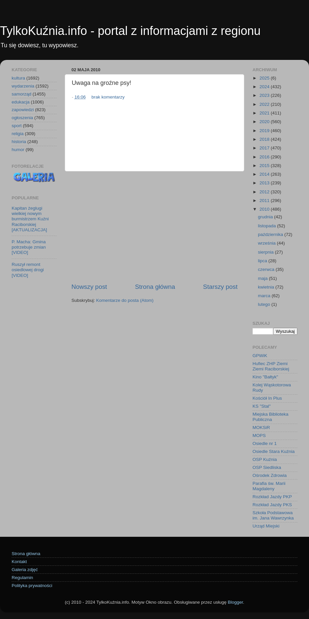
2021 (265, 112)
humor (18, 149)
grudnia (266, 216)
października (271, 234)
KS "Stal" (262, 406)
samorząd (21, 94)
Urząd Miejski (266, 525)
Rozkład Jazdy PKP (272, 496)
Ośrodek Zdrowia (270, 475)
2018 (265, 139)
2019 (265, 130)
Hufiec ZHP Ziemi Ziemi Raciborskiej (271, 366)
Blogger (235, 602)
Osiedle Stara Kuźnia (274, 451)
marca (264, 295)
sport (17, 125)
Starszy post (220, 286)
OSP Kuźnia (265, 459)
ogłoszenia (22, 117)
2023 (265, 95)
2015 (265, 165)
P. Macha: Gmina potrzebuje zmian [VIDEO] (29, 247)
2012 (265, 191)
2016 (265, 156)
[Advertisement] (154, 227)
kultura (18, 78)
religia (18, 133)
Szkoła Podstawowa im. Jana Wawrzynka (273, 515)
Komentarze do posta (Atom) (125, 300)
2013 (265, 182)
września (267, 243)
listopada (267, 225)
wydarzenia (23, 86)
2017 (265, 147)
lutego (264, 304)
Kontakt (19, 561)
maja (263, 278)
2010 (265, 209)
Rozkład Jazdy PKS (272, 504)
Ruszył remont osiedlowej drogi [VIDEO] (28, 270)
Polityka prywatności (32, 585)
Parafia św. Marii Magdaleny (269, 486)
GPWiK (260, 355)
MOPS (259, 435)
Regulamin (22, 577)
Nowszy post (89, 286)
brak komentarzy (108, 97)
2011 (265, 200)
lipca (263, 260)
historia (19, 141)
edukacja (21, 102)
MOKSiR (261, 427)
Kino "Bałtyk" (265, 376)
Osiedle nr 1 (265, 443)
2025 (265, 78)
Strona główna (155, 286)
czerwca (266, 269)
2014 (265, 174)
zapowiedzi (23, 109)
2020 (265, 121)
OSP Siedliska (267, 467)
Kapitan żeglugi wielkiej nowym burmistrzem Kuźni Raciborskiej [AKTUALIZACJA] (30, 219)
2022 (265, 104)
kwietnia (266, 287)
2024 (265, 86)
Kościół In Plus (267, 398)
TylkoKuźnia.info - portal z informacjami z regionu (130, 31)
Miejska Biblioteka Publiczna (270, 417)
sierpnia (266, 252)
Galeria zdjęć (25, 569)
